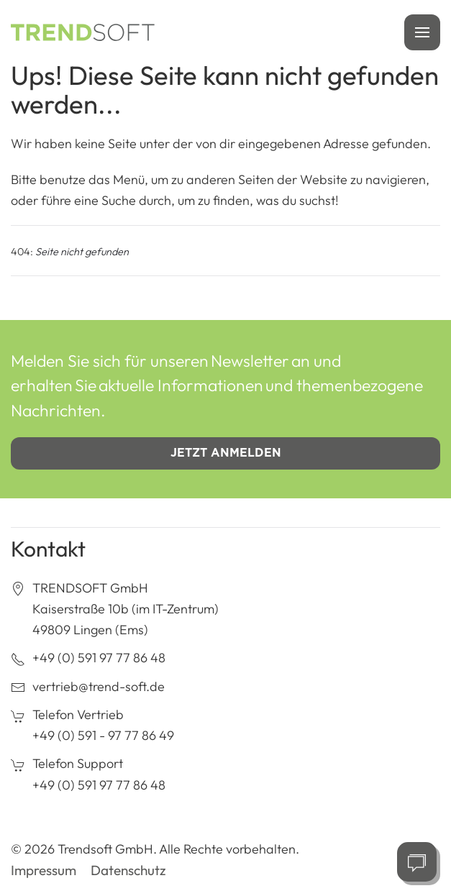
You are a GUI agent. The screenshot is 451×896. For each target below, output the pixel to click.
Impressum (43, 870)
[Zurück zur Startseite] (83, 32)
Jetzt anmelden (225, 453)
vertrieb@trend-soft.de (98, 686)
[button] (422, 32)
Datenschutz (128, 870)
